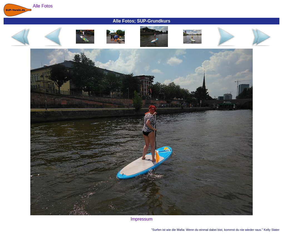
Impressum (141, 219)
